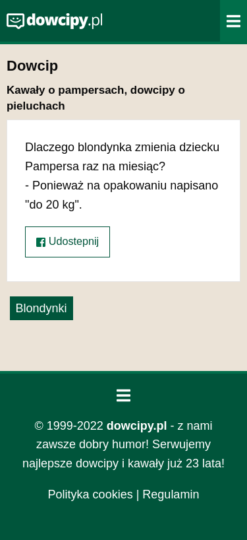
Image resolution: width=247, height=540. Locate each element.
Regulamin (170, 494)
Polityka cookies (90, 494)
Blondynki (41, 308)
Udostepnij (67, 241)
